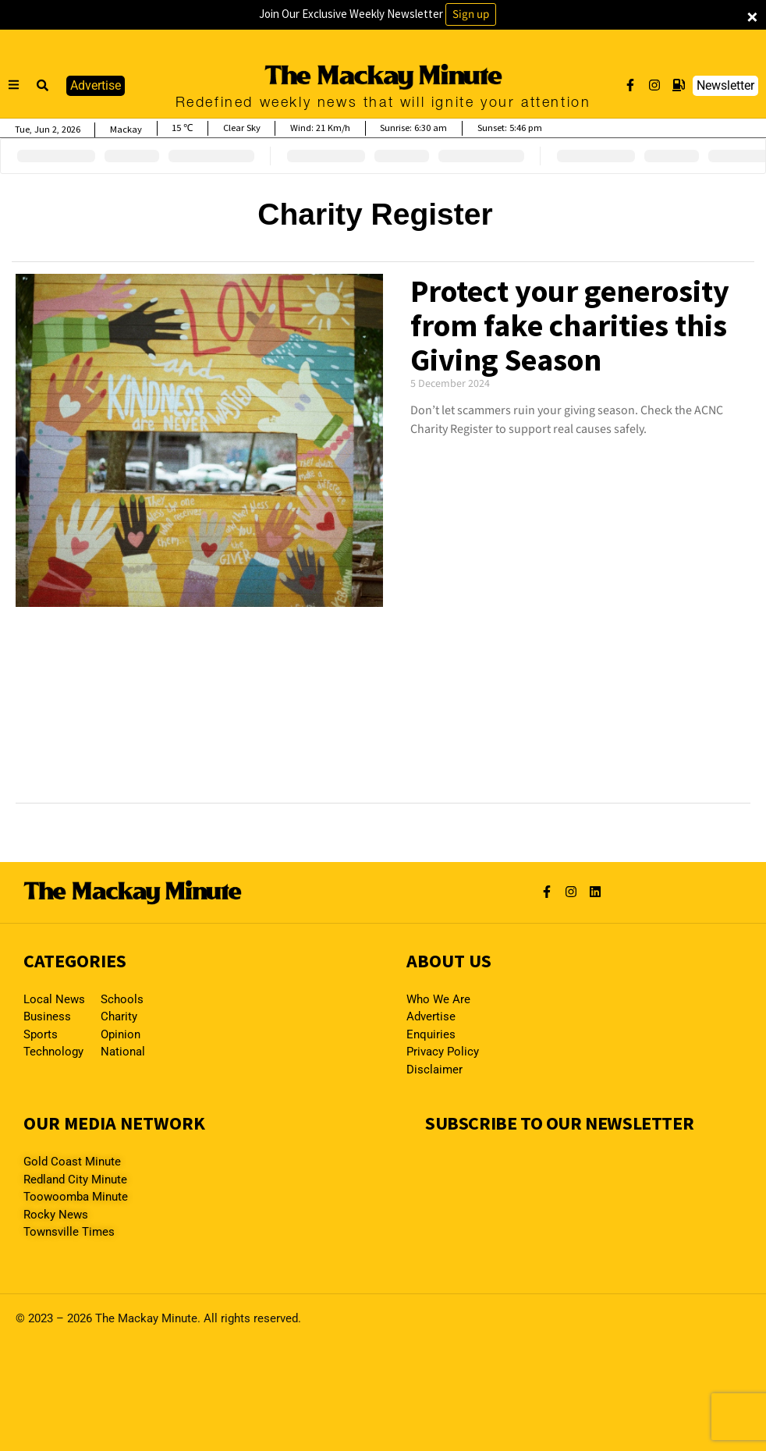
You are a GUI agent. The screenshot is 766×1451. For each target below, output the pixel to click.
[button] (43, 86)
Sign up (470, 14)
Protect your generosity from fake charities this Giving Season (569, 325)
